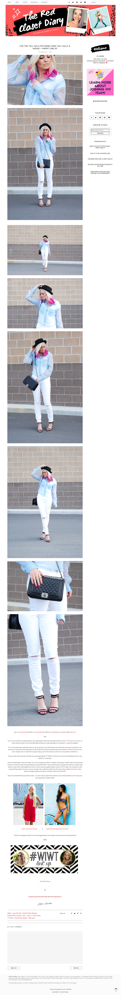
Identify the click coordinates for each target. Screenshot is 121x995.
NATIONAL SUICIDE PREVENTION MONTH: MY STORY (100, 188)
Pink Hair (19, 915)
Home (9, 2)
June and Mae (67, 989)
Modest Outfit (11, 915)
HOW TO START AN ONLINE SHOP (100, 176)
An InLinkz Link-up (45, 881)
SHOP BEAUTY (34, 2)
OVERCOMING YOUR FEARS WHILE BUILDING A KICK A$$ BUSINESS (100, 195)
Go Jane (52, 732)
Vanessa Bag (61, 769)
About (17, 2)
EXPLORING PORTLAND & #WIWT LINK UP (100, 182)
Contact (25, 2)
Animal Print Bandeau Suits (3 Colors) (57, 829)
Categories (44, 2)
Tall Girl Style (36, 915)
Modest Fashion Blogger (29, 913)
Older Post (76, 968)
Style (24, 915)
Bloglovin (59, 896)
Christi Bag (74, 769)
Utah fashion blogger (21, 918)
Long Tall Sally (45, 42)
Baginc (64, 732)
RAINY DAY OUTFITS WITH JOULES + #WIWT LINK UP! (100, 170)
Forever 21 (73, 732)
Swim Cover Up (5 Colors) (29, 829)
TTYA (67, 741)
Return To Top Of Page (60, 992)
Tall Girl (29, 915)
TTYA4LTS (10, 918)
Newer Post (14, 968)
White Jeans (31, 918)
